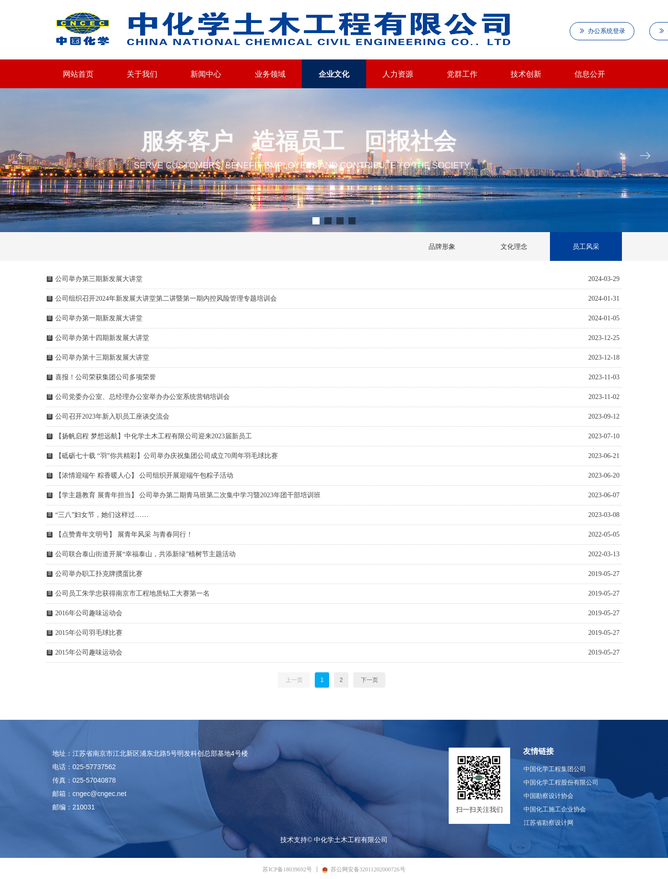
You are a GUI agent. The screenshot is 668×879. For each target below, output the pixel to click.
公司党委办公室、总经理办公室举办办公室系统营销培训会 (142, 396)
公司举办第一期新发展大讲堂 (99, 318)
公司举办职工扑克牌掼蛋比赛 (99, 573)
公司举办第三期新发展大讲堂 (99, 278)
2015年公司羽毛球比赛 (88, 632)
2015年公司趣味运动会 (88, 652)
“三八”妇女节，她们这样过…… (101, 514)
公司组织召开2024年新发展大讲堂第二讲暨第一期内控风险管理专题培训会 (166, 298)
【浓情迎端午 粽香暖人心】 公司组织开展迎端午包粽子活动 (144, 475)
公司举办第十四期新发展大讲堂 (102, 337)
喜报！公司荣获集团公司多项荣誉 (105, 377)
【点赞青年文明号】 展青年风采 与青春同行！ (124, 534)
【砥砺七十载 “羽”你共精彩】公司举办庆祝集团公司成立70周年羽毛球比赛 (166, 455)
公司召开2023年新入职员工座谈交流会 (112, 416)
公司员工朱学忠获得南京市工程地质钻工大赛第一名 (132, 593)
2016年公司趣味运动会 (88, 613)
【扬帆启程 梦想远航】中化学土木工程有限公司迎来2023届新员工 (153, 436)
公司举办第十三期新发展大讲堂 (102, 357)
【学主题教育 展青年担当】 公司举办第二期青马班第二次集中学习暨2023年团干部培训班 (188, 495)
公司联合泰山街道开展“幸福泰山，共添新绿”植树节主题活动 (145, 554)
